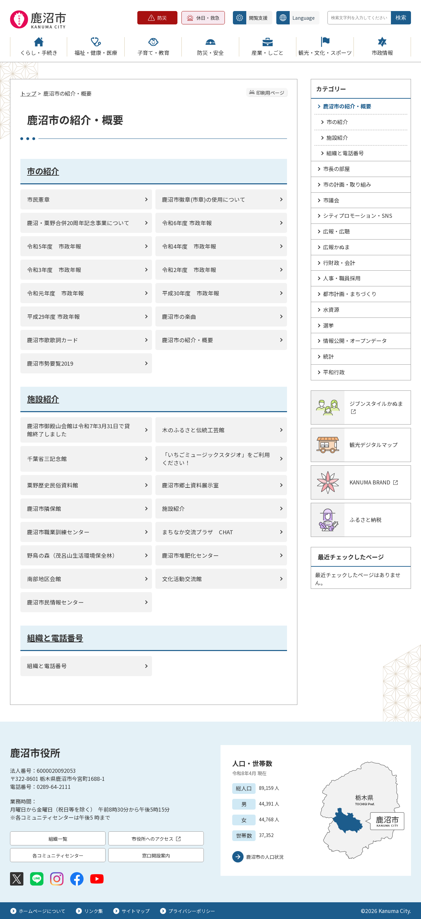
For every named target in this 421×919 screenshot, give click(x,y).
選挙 (328, 325)
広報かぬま (336, 247)
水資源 (331, 309)
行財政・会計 (339, 263)
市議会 (331, 200)
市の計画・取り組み (347, 184)
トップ (28, 93)
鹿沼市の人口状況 (265, 856)
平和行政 (333, 372)
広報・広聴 (336, 231)
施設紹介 (337, 137)
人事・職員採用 (342, 278)
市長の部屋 (336, 169)
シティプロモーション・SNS (357, 215)
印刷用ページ (270, 92)
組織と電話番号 (345, 153)
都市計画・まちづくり (350, 294)
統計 (328, 356)
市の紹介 (337, 122)
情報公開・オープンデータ (355, 341)
